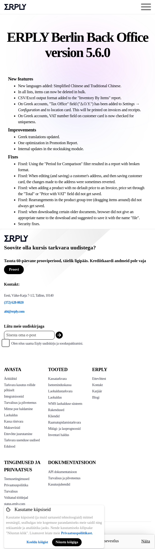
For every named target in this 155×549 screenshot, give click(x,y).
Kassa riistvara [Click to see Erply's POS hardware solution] (13, 421)
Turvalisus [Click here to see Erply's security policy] (11, 491)
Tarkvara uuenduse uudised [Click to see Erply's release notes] (22, 440)
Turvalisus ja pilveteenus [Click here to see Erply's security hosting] (64, 478)
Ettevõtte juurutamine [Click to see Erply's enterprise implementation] (18, 434)
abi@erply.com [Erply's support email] (14, 311)
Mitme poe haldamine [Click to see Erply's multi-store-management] (18, 409)
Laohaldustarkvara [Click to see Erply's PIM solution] (60, 391)
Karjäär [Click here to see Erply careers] (97, 391)
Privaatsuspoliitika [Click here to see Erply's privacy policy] (16, 485)
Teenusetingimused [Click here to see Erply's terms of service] (16, 479)
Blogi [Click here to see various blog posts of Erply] (95, 397)
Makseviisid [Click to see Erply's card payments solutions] (12, 428)
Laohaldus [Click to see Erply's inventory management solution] (11, 415)
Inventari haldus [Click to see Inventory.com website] (58, 435)
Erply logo (15, 7)
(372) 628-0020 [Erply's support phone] (14, 302)
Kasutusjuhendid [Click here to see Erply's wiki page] (59, 484)
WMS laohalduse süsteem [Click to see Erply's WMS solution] (65, 404)
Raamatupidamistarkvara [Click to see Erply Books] (64, 422)
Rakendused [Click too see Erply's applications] (56, 410)
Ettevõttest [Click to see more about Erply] (99, 379)
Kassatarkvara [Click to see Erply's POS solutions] (57, 379)
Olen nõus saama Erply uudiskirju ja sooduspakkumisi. (47, 343)
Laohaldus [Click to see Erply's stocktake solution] (55, 397)
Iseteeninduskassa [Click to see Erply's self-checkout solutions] (59, 385)
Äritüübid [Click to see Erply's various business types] (10, 379)
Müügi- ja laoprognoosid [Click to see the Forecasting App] (64, 429)
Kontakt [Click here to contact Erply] (97, 385)
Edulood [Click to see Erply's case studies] (9, 446)
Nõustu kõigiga (67, 542)
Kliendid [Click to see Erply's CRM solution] (54, 416)
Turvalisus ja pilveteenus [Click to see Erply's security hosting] (20, 403)
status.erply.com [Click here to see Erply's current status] (14, 504)
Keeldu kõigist (37, 542)
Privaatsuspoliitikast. (77, 533)
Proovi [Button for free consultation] (14, 269)
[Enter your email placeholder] (29, 335)
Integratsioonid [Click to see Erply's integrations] (14, 396)
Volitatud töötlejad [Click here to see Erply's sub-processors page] (16, 498)
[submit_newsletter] (59, 335)
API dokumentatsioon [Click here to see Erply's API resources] (62, 472)
